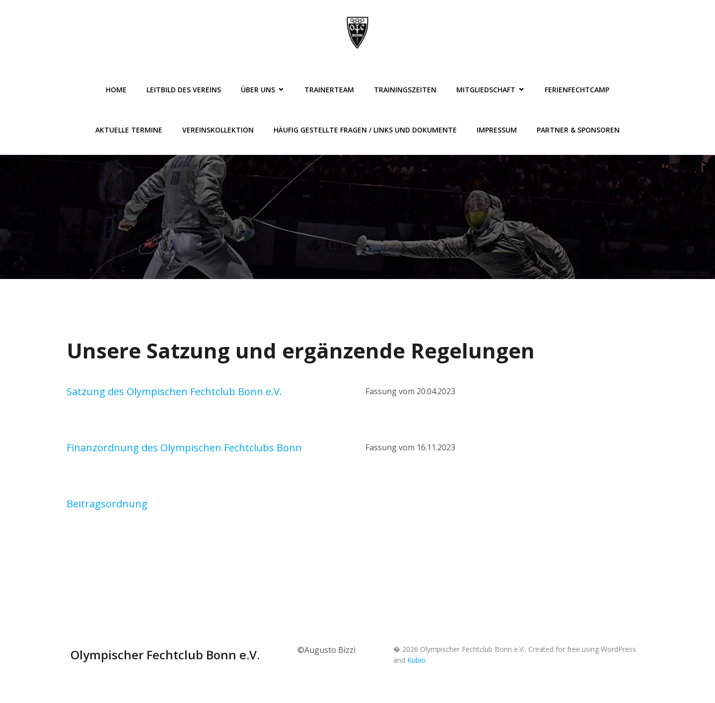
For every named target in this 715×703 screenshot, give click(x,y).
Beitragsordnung (107, 503)
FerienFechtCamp (577, 89)
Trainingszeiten (405, 89)
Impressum (497, 130)
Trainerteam (329, 89)
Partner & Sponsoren (578, 130)
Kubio (416, 660)
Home (116, 89)
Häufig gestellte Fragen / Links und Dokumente (365, 130)
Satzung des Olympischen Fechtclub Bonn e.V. (174, 391)
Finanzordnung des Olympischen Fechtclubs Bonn (184, 447)
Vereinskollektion (218, 130)
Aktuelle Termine (128, 130)
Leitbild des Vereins (183, 89)
